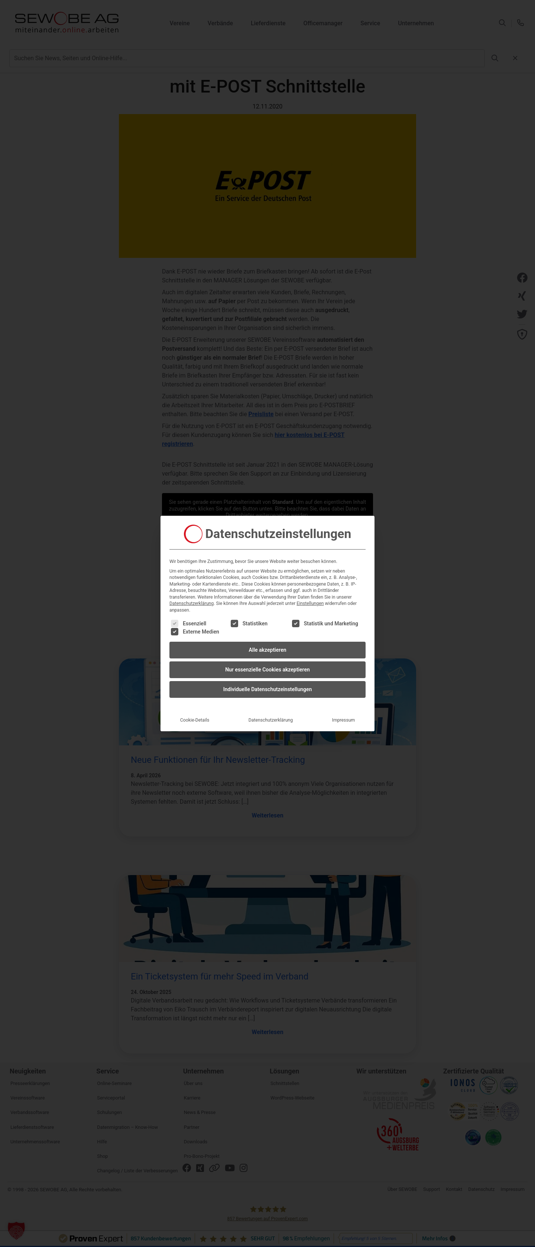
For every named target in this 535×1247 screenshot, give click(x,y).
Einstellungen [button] (310, 603)
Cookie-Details (195, 720)
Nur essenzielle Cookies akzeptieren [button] (267, 670)
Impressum (343, 720)
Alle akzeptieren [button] (267, 650)
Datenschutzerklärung (191, 603)
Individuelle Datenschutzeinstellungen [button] (267, 689)
